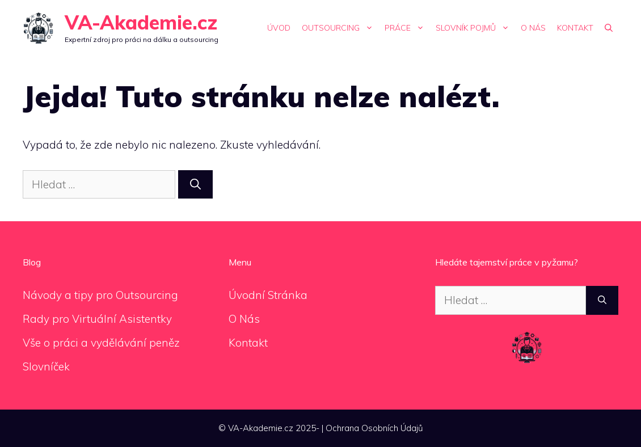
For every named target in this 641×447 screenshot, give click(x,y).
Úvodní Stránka (268, 295)
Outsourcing (340, 27)
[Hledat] (195, 184)
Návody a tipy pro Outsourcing (100, 295)
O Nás (533, 28)
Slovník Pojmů (475, 27)
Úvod (278, 28)
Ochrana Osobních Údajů (374, 428)
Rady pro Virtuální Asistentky (97, 319)
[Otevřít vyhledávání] (608, 27)
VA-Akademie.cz (141, 22)
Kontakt (575, 28)
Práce (407, 27)
